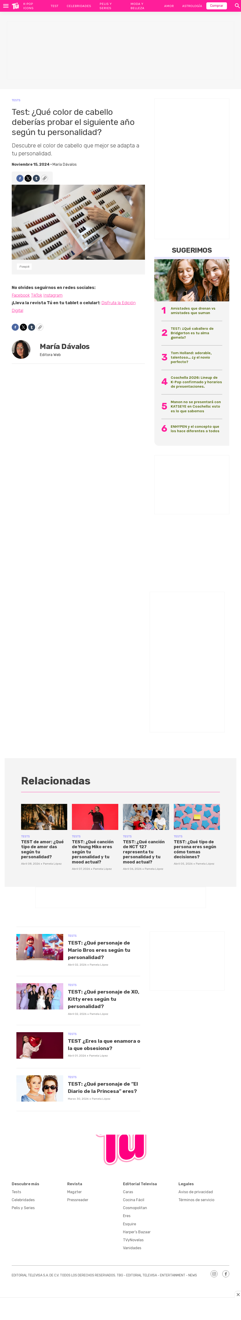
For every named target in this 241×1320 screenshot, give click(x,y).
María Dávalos (64, 164)
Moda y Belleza (137, 6)
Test (54, 6)
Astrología (192, 6)
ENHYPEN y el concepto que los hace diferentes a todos (195, 428)
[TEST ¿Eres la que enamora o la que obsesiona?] (39, 1045)
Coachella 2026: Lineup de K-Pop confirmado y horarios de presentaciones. (196, 382)
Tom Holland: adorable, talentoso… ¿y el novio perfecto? (191, 357)
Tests (16, 100)
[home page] (15, 5)
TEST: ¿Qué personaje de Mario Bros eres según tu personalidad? (104, 950)
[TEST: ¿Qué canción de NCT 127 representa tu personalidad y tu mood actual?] (146, 817)
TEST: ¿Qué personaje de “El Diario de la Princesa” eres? (101, 1097)
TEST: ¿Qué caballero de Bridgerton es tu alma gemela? (192, 333)
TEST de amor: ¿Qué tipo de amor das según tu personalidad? (42, 849)
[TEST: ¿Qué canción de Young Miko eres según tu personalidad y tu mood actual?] (95, 817)
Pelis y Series (106, 6)
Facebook (21, 295)
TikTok (36, 295)
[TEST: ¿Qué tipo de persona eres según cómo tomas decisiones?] (197, 817)
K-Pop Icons (28, 6)
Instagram (53, 295)
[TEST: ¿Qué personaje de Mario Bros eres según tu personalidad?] (39, 947)
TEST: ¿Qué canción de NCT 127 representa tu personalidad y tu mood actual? (144, 852)
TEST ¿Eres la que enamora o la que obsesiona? (95, 1048)
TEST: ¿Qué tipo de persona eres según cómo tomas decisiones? (195, 849)
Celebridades (79, 6)
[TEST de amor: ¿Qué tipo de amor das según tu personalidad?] (44, 817)
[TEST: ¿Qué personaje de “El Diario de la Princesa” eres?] (39, 1094)
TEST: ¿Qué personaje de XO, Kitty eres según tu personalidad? (103, 999)
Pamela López (52, 863)
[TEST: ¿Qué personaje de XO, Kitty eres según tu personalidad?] (39, 996)
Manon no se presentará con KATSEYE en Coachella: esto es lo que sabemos (196, 406)
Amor (169, 6)
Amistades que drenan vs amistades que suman (193, 310)
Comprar (216, 6)
